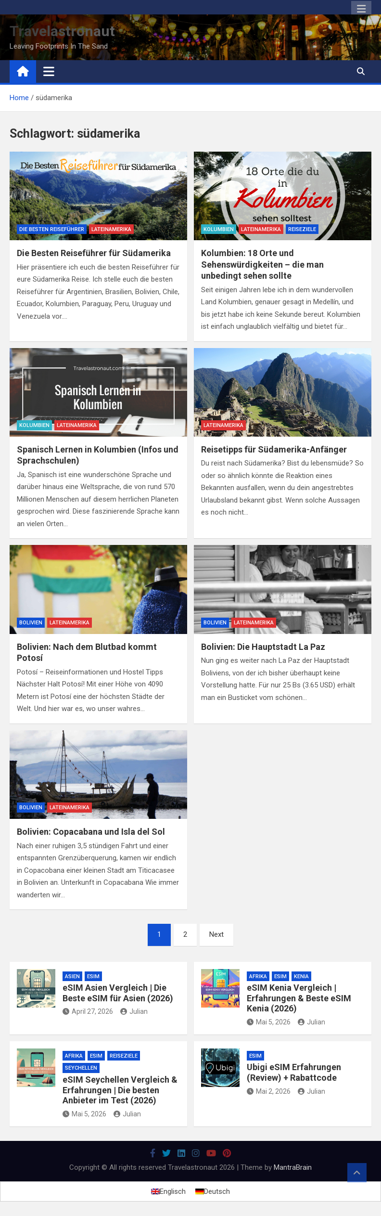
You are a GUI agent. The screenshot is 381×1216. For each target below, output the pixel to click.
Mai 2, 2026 (269, 1091)
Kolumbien (218, 229)
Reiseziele (302, 229)
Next (216, 934)
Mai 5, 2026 (269, 1022)
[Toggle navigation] (49, 71)
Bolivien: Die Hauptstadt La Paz (263, 647)
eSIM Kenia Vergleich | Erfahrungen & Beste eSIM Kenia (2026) (299, 998)
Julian (134, 1011)
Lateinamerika (111, 229)
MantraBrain (293, 1167)
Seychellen (81, 1068)
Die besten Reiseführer (51, 229)
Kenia (301, 976)
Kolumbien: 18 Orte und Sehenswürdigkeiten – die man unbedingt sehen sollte (262, 264)
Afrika (258, 976)
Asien (72, 976)
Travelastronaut (62, 31)
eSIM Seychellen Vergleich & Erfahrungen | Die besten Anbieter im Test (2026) (120, 1089)
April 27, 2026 (88, 1011)
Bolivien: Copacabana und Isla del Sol (91, 832)
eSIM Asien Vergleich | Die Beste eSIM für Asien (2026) (118, 993)
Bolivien (30, 623)
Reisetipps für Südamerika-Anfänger (274, 449)
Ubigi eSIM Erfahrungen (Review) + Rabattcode (294, 1072)
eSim (93, 976)
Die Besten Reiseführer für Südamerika (94, 253)
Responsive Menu (361, 9)
